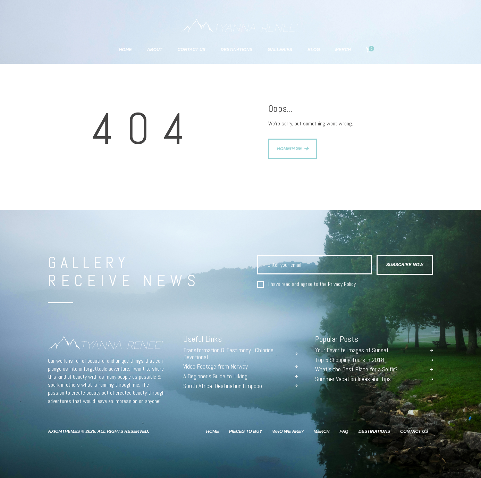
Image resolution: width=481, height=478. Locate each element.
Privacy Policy (342, 284)
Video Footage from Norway (215, 366)
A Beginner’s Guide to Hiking (215, 376)
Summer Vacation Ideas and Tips (353, 379)
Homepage (289, 148)
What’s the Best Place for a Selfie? (356, 369)
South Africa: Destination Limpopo (222, 386)
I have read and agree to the (312, 284)
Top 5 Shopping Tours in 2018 (349, 360)
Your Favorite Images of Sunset (352, 350)
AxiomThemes (64, 431)
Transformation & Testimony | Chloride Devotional (228, 354)
